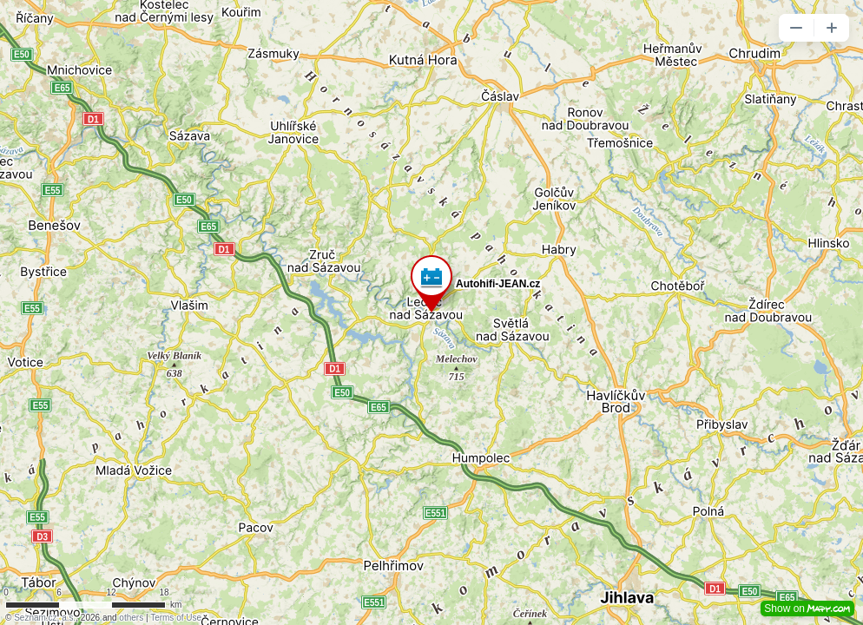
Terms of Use (175, 617)
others (131, 617)
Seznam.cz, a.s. (45, 617)
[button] (796, 28)
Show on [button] (807, 608)
